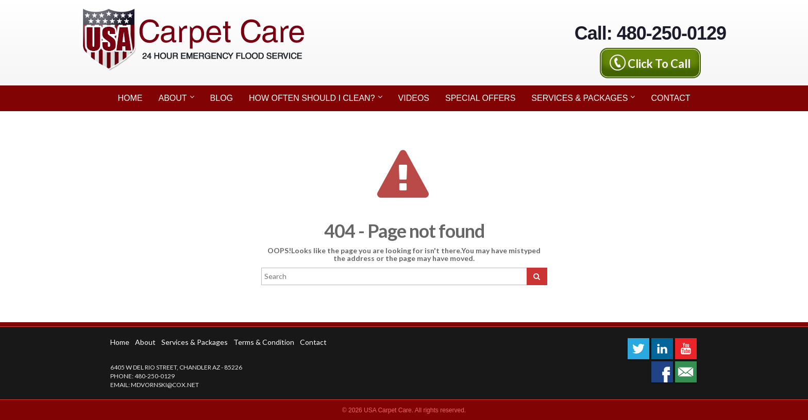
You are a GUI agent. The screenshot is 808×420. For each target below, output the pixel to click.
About (176, 97)
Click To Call (659, 63)
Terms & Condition (263, 342)
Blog (221, 98)
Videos (413, 98)
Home (129, 98)
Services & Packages (583, 97)
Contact (670, 98)
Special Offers (480, 98)
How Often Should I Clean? (315, 97)
